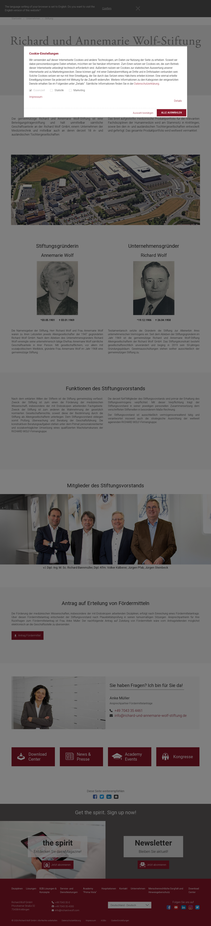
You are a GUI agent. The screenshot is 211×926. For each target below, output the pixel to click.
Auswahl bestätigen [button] (143, 113)
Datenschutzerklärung (146, 83)
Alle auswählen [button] (171, 112)
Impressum (35, 96)
